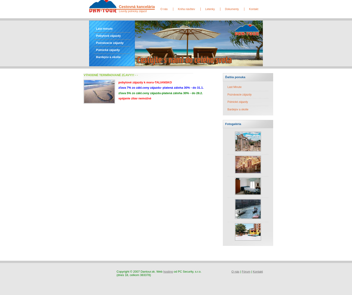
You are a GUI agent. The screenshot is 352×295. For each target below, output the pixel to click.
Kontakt (253, 9)
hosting (168, 271)
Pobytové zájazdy (108, 35)
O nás (164, 9)
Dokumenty (232, 9)
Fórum (246, 271)
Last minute (104, 28)
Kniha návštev (186, 9)
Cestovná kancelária (137, 7)
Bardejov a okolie (108, 57)
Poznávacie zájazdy (110, 43)
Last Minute (234, 87)
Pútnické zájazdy (108, 50)
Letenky (210, 9)
